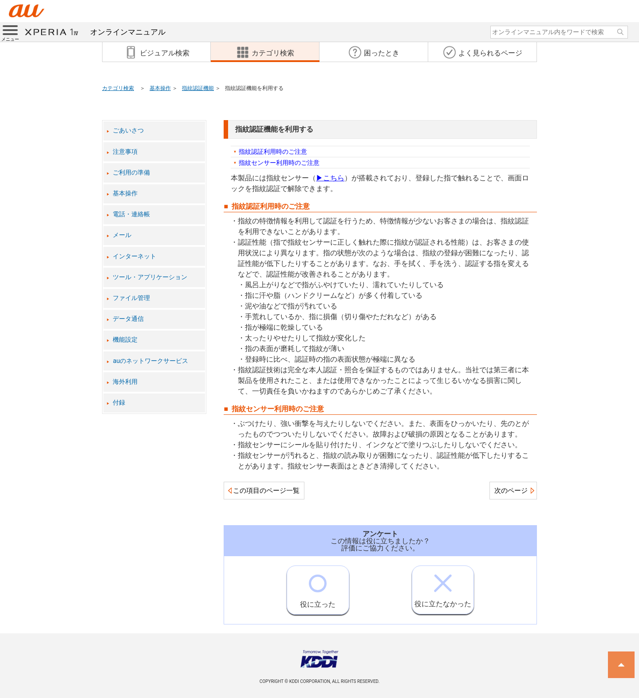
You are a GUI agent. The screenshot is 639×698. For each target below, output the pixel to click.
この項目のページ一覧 (266, 491)
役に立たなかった (442, 587)
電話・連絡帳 (131, 214)
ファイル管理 (131, 298)
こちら (330, 178)
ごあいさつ (128, 130)
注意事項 (125, 152)
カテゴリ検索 (118, 88)
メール (122, 235)
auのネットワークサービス (150, 361)
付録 (119, 402)
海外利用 (125, 382)
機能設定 (125, 339)
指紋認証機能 (198, 88)
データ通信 (128, 319)
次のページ (511, 491)
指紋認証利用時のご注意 (273, 151)
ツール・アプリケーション (150, 277)
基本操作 (160, 88)
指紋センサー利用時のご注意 (279, 162)
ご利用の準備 (131, 172)
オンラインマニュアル (95, 31)
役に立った (317, 587)
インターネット (134, 256)
